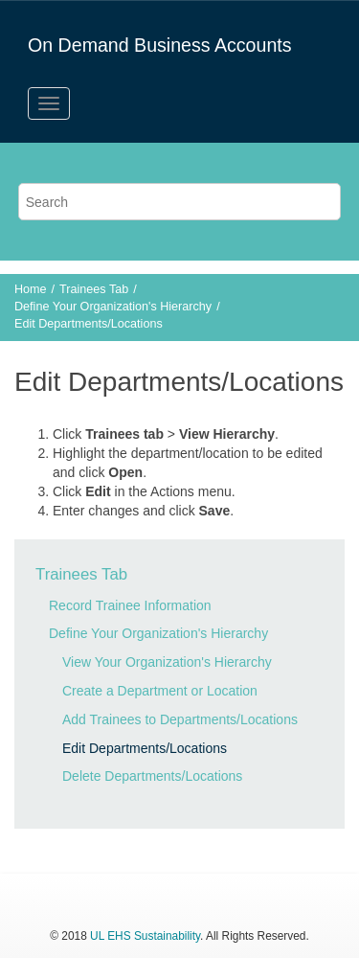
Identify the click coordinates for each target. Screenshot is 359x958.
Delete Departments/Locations (152, 776)
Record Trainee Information (130, 605)
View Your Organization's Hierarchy (167, 662)
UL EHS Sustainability (145, 936)
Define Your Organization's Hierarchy (113, 306)
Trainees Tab (93, 289)
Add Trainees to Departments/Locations (180, 719)
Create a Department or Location (160, 690)
